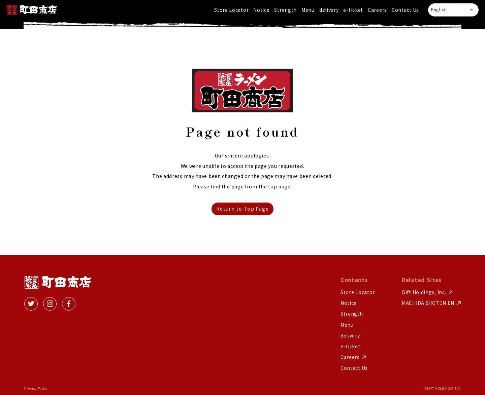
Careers (377, 9)
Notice (261, 9)
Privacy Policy (36, 388)
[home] (31, 10)
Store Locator (231, 9)
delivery (329, 9)
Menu (308, 9)
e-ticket (353, 9)
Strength (285, 9)
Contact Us (405, 9)
